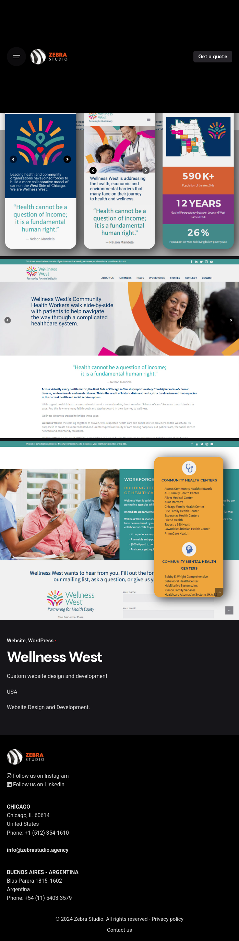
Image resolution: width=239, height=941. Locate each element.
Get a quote (212, 56)
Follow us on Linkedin (35, 784)
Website (16, 641)
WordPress (40, 641)
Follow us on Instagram (38, 776)
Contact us (119, 930)
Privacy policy (167, 919)
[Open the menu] (16, 56)
